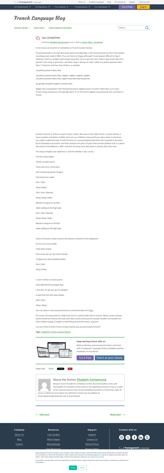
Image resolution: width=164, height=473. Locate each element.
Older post (44, 414)
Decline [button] (82, 468)
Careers (19, 444)
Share (51, 369)
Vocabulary (98, 42)
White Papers (53, 439)
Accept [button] (73, 468)
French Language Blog (39, 18)
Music (90, 42)
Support (92, 435)
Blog (19, 439)
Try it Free (127, 7)
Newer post (115, 414)
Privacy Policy (99, 457)
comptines (45, 332)
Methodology (53, 444)
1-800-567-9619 (144, 2)
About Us (19, 435)
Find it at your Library (110, 358)
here (81, 56)
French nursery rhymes (61, 332)
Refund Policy (92, 444)
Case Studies (53, 435)
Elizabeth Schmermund (59, 42)
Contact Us (92, 439)
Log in (143, 7)
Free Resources (53, 449)
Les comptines (51, 37)
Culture (84, 42)
